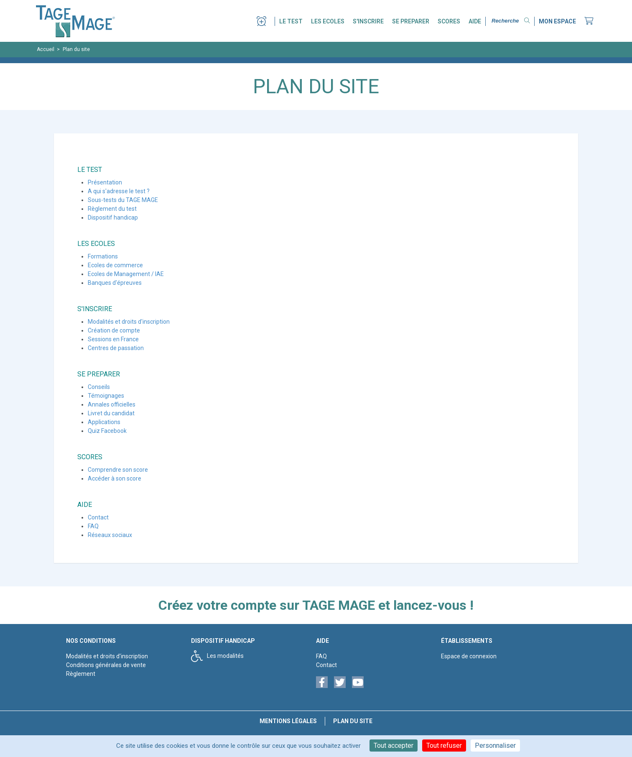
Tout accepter (393, 745)
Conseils (99, 387)
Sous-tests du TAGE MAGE (123, 200)
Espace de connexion (469, 656)
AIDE (475, 21)
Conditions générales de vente (106, 665)
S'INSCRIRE (368, 21)
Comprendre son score (118, 469)
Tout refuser (444, 745)
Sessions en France (113, 339)
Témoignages (106, 395)
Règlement (80, 673)
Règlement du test (112, 208)
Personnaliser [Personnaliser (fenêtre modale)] (495, 745)
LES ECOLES (327, 21)
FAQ (93, 526)
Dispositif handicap (113, 217)
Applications (104, 422)
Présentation (105, 182)
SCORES (449, 21)
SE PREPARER (410, 21)
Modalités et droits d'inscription (129, 321)
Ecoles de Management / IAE (126, 274)
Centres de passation (116, 348)
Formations (103, 256)
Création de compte (114, 330)
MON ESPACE (557, 21)
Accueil (45, 49)
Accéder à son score (114, 478)
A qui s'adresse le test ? (119, 191)
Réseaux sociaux (110, 535)
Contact (98, 517)
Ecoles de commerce (115, 265)
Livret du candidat (111, 413)
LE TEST (291, 21)
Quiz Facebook (107, 430)
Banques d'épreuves (115, 282)
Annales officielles (111, 404)
